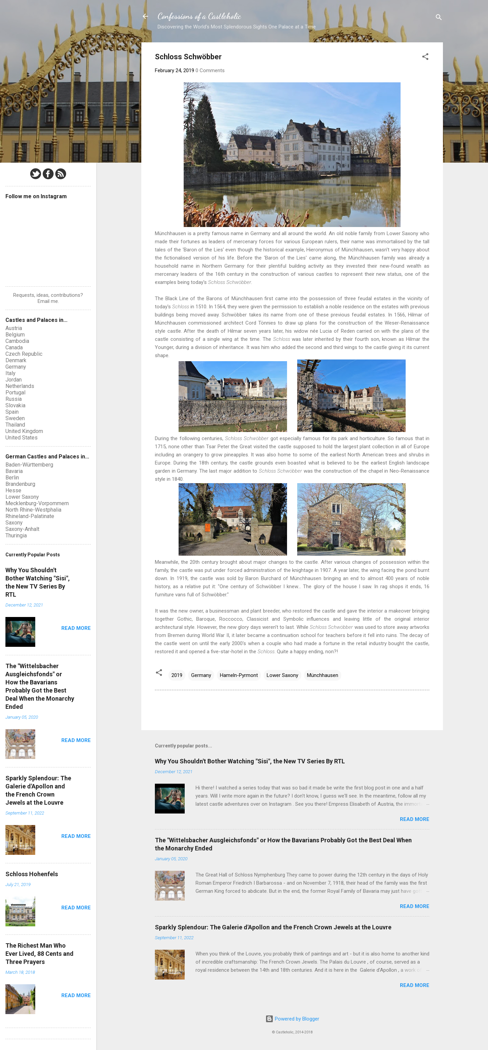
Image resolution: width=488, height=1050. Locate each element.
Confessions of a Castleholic (199, 16)
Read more (414, 819)
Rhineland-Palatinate (29, 516)
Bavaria (14, 471)
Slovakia (15, 405)
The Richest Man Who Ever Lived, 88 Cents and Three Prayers (39, 953)
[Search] (439, 18)
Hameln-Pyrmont (239, 675)
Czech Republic (23, 354)
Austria (13, 328)
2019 (176, 675)
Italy (10, 373)
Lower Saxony (282, 675)
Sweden (15, 418)
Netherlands (19, 386)
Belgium (15, 334)
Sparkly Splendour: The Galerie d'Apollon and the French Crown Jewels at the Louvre (273, 927)
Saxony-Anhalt (22, 529)
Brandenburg (20, 484)
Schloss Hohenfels (31, 874)
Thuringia (16, 535)
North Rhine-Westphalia (33, 510)
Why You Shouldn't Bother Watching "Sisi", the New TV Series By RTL (250, 761)
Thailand (15, 424)
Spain (12, 412)
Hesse (13, 490)
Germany (201, 675)
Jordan (13, 379)
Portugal (15, 392)
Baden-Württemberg (29, 464)
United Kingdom (24, 431)
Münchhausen (322, 675)
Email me (48, 301)
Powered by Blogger (292, 1019)
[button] (425, 58)
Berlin (12, 477)
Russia (13, 399)
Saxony (14, 522)
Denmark (15, 360)
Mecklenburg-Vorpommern (37, 503)
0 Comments (210, 70)
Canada (14, 347)
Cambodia (17, 341)
